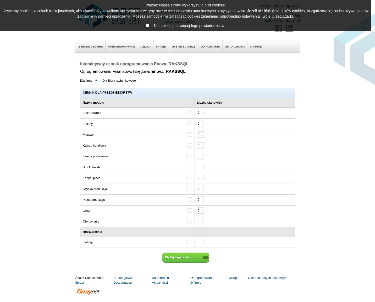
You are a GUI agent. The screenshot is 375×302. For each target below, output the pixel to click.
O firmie (256, 46)
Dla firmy (88, 80)
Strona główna (91, 46)
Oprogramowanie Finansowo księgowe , (133, 71)
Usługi (145, 46)
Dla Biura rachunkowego (121, 80)
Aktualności (235, 46)
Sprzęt (161, 46)
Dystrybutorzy (183, 46)
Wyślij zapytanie (177, 257)
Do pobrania (210, 46)
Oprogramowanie (121, 46)
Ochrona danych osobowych (267, 278)
